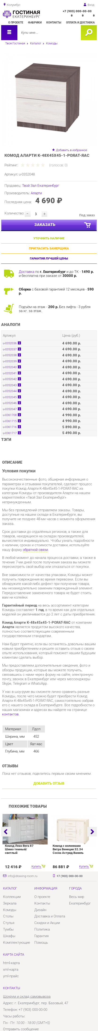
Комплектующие (16, 942)
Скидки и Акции (47, 923)
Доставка (26, 272)
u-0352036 (10, 343)
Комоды (52, 43)
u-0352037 (10, 349)
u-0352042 (10, 379)
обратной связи (35, 550)
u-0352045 (10, 397)
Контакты (53, 22)
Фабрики (35, 22)
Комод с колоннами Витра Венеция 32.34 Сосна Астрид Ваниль (68, 849)
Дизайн (40, 910)
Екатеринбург (80, 903)
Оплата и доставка (80, 22)
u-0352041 (10, 373)
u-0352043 (10, 385)
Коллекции (12, 897)
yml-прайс (11, 976)
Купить (36, 866)
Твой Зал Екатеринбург (40, 185)
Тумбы (8, 929)
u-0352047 (10, 409)
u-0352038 (10, 355)
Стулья (8, 923)
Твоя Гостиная (15, 43)
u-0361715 (10, 421)
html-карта (11, 963)
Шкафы (9, 936)
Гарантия (41, 936)
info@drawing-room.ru (22, 876)
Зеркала (9, 903)
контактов (10, 714)
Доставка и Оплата (49, 916)
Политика (42, 929)
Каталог (35, 43)
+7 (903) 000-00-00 (77, 11)
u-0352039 (10, 361)
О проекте (15, 22)
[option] (49, 99)
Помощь (41, 942)
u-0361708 (10, 415)
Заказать (62, 225)
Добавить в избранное (71, 150)
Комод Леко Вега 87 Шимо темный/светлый (19, 849)
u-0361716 (10, 427)
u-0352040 (10, 367)
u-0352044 (10, 391)
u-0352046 (10, 403)
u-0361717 (10, 433)
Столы (8, 916)
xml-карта (10, 969)
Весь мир (76, 897)
